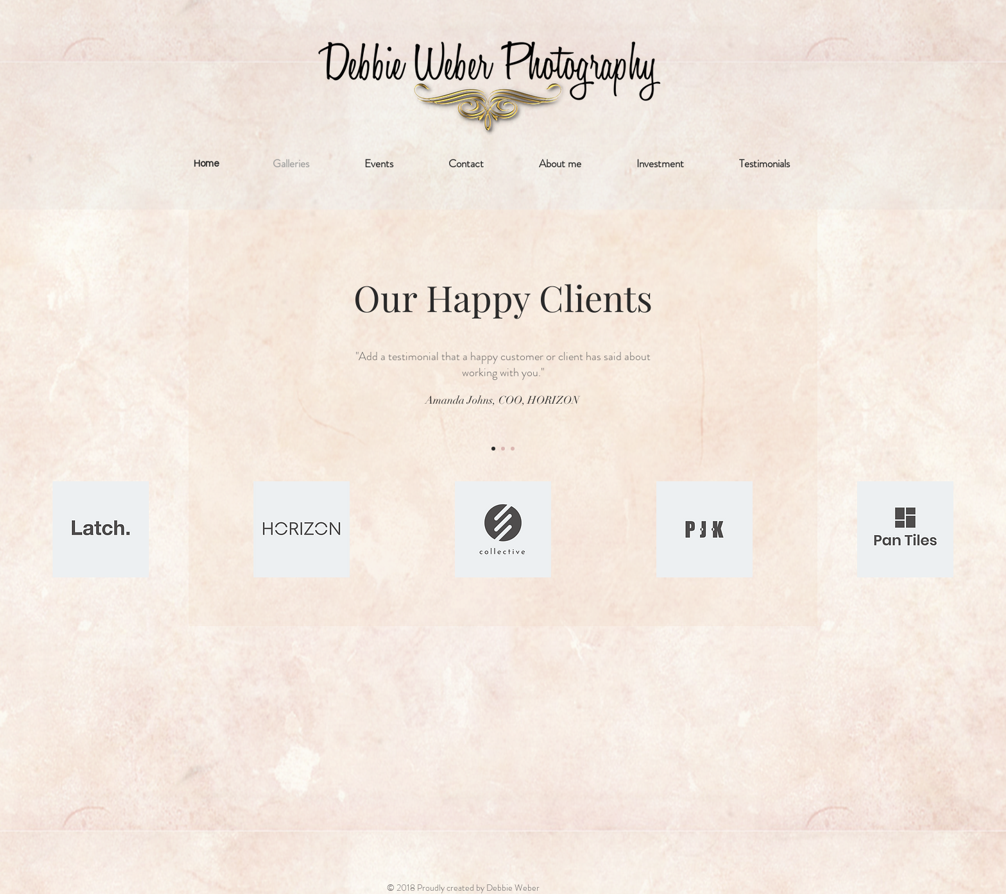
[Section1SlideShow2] (503, 449)
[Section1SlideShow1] (493, 449)
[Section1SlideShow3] (513, 449)
